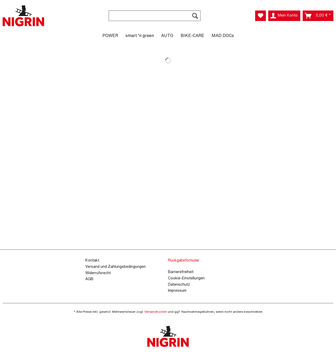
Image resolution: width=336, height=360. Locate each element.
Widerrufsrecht (98, 272)
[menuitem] (155, 19)
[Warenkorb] (318, 16)
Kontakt (92, 260)
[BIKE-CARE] (192, 35)
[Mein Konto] (284, 16)
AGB (89, 278)
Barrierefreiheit (180, 271)
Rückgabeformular (183, 260)
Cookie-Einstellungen (186, 278)
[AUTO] (167, 35)
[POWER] (110, 35)
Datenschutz (179, 284)
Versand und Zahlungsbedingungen (115, 266)
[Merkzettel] (260, 16)
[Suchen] (195, 16)
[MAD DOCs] (223, 35)
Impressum (177, 290)
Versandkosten (155, 311)
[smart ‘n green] (140, 35)
